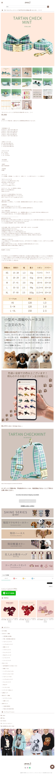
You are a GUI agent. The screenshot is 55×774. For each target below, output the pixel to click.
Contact (4, 720)
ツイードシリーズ (7, 660)
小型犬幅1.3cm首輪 (7, 636)
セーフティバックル (7, 698)
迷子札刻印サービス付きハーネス (10, 665)
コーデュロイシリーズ (8, 644)
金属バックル (6, 700)
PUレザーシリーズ (7, 655)
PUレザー (5, 684)
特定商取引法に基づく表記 (8, 726)
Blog (3, 718)
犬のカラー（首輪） (6, 633)
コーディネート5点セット (7, 690)
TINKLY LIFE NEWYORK (8, 708)
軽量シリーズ (6, 647)
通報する (50, 586)
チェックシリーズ (7, 652)
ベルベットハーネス (7, 676)
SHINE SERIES (6, 706)
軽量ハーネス (6, 668)
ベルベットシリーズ (7, 641)
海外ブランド (5, 703)
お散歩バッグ (5, 692)
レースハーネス (6, 687)
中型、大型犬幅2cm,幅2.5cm (9, 638)
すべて (6, 578)
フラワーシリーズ (7, 649)
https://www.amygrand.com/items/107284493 (11, 483)
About (3, 715)
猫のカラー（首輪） (6, 695)
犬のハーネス (5, 663)
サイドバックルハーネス (8, 673)
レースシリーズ (6, 657)
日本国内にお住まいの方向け (27, 506)
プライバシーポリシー (7, 723)
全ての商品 (4, 630)
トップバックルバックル (8, 671)
